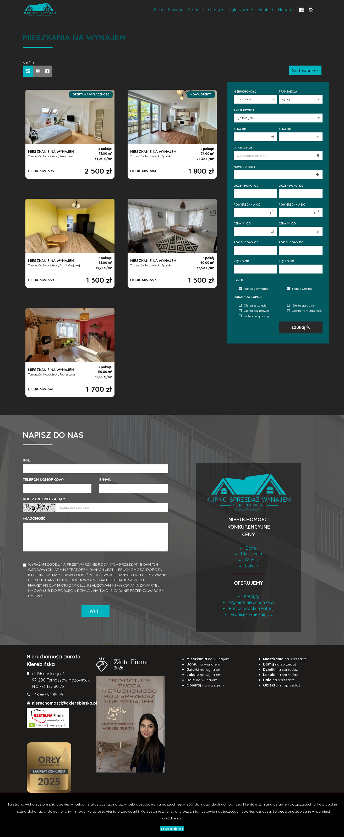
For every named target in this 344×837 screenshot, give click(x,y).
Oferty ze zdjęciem (254, 305)
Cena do (285, 129)
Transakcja (288, 91)
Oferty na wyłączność (304, 311)
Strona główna (168, 9)
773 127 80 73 (51, 686)
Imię (26, 460)
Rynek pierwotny (253, 289)
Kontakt (265, 9)
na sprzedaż (284, 659)
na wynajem (208, 659)
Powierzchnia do (292, 204)
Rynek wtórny (299, 289)
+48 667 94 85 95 (47, 694)
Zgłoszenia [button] (241, 9)
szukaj (301, 327)
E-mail (105, 479)
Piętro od (241, 261)
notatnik (286, 9)
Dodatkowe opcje (248, 297)
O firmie (195, 9)
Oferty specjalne (301, 305)
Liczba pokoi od (246, 185)
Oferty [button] (215, 9)
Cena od (240, 129)
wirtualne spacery (254, 316)
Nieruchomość (245, 91)
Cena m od (242, 223)
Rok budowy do (291, 242)
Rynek (238, 280)
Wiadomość (34, 518)
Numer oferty (244, 167)
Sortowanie (305, 70)
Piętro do (286, 261)
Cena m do (287, 223)
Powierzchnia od (247, 204)
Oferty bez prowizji (254, 311)
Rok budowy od (246, 242)
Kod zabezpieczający (44, 499)
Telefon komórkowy (43, 479)
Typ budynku (244, 110)
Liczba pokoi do (291, 185)
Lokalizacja (243, 148)
